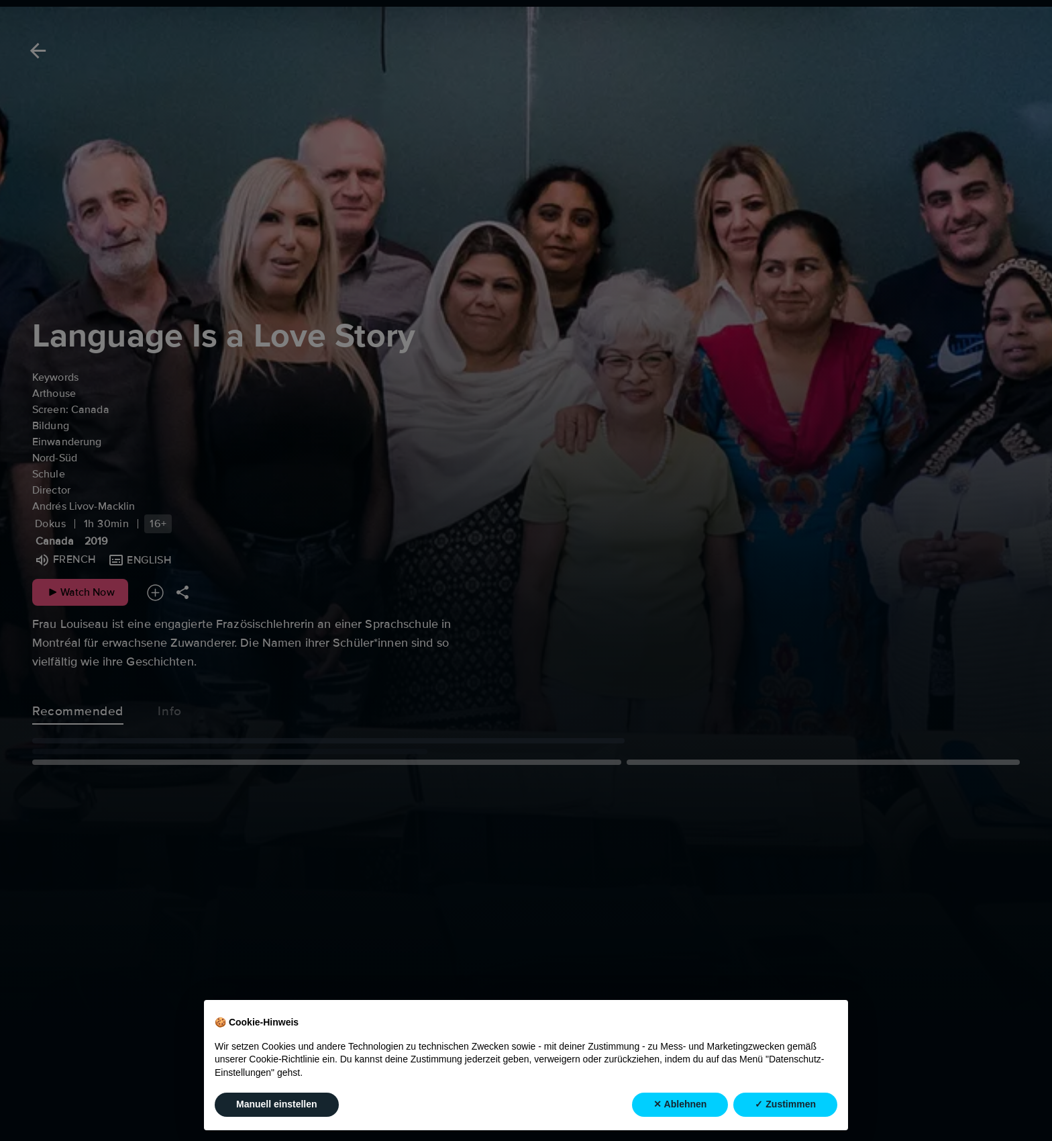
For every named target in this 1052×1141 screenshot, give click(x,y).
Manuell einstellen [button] (276, 1105)
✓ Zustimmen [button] (785, 1105)
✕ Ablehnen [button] (679, 1105)
